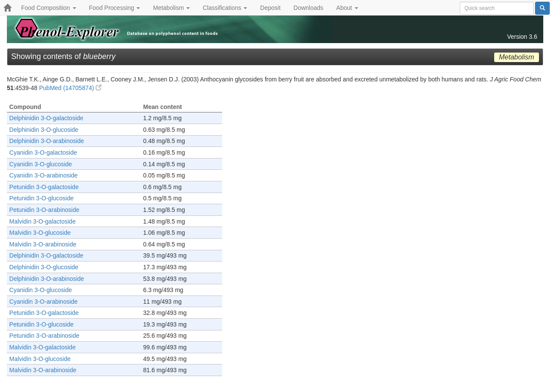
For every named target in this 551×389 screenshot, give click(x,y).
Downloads (308, 7)
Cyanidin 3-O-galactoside (43, 152)
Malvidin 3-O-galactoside (42, 221)
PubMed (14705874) (70, 87)
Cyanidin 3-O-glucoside (40, 164)
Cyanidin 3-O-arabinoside (43, 175)
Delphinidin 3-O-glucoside (43, 129)
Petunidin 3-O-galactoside (44, 187)
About (347, 7)
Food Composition (48, 7)
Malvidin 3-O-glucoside (40, 232)
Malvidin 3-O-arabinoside (43, 244)
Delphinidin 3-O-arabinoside (46, 140)
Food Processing (114, 7)
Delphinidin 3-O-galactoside (46, 118)
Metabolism (171, 7)
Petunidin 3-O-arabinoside (44, 209)
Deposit (270, 7)
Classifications (225, 7)
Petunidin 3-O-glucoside (41, 198)
